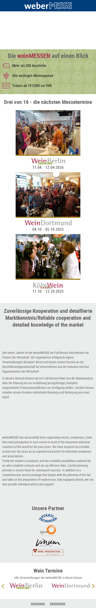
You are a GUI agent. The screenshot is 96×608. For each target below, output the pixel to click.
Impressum (38, 603)
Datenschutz (57, 603)
